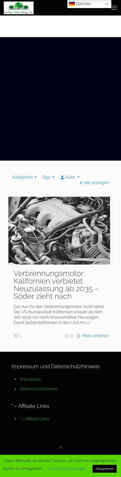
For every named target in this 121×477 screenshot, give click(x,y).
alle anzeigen (93, 182)
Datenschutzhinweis (38, 389)
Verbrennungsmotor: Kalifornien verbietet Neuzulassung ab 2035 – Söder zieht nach (56, 285)
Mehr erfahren (95, 335)
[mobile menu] (114, 7)
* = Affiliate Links (34, 419)
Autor (70, 177)
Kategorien (25, 177)
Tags (49, 177)
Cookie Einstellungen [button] (67, 468)
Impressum (30, 379)
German (80, 4)
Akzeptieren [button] (105, 469)
